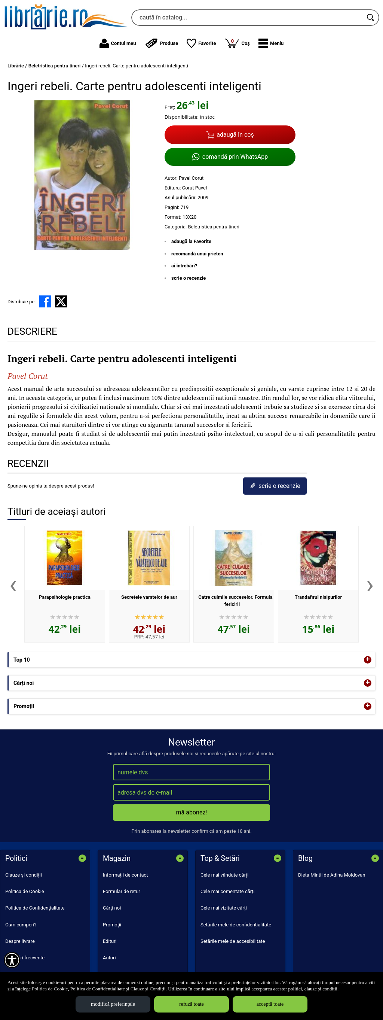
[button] (271, 43)
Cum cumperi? (21, 925)
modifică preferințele (113, 1004)
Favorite (201, 43)
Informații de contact (125, 875)
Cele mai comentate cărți (227, 891)
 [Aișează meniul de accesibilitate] (12, 960)
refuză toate (191, 1004)
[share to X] (61, 301)
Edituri (110, 941)
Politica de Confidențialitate (35, 908)
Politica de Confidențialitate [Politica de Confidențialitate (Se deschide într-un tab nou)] (97, 989)
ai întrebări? (184, 265)
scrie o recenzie (188, 278)
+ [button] (367, 660)
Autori (109, 957)
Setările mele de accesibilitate (232, 941)
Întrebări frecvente (25, 957)
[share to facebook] (45, 301)
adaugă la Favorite (191, 241)
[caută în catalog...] (247, 17)
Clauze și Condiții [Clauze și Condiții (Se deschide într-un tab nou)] (148, 989)
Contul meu (117, 43)
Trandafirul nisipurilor (318, 597)
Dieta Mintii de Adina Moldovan (331, 875)
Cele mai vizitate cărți (223, 908)
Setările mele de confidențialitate (235, 925)
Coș (237, 43)
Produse (161, 43)
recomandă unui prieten (197, 253)
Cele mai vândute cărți (224, 875)
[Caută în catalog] (371, 17)
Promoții (112, 925)
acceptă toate (270, 1004)
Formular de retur (121, 891)
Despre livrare (20, 941)
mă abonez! (191, 812)
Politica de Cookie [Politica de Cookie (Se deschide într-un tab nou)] (50, 989)
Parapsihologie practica (65, 597)
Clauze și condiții (23, 875)
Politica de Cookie (24, 891)
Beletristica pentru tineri (213, 227)
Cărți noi (112, 908)
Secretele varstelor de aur (149, 597)
